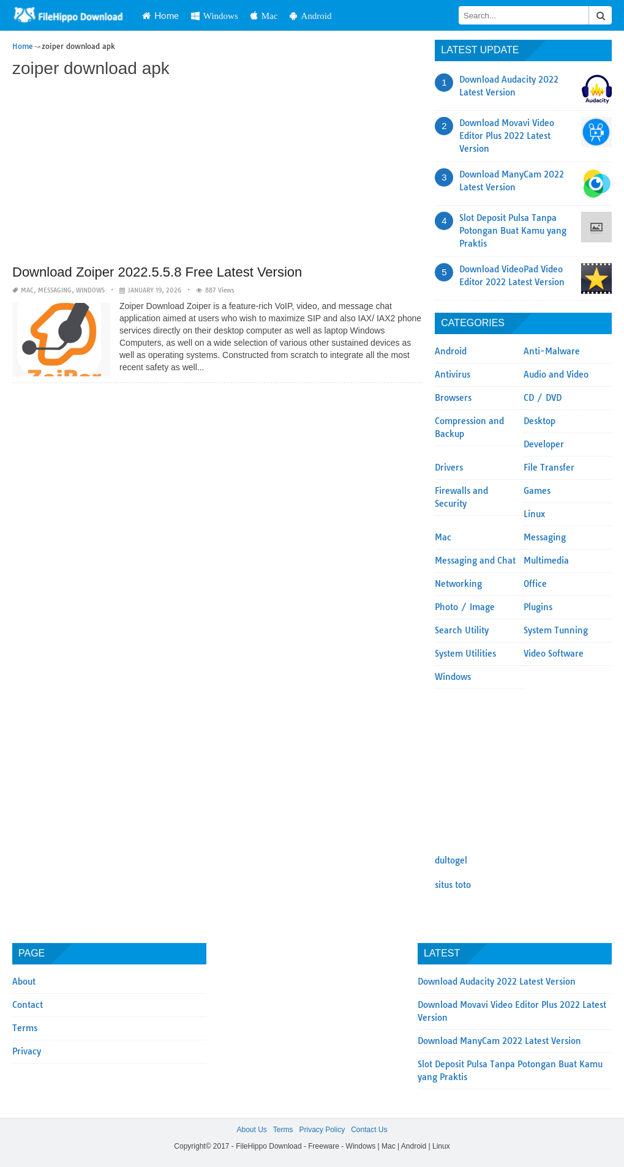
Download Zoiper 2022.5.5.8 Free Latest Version (157, 272)
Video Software (554, 653)
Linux (534, 514)
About (24, 981)
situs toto (453, 884)
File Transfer (549, 467)
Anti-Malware (552, 351)
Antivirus (452, 374)
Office (535, 583)
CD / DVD (543, 397)
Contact (27, 1004)
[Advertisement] (217, 172)
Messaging (55, 290)
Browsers (453, 397)
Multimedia (546, 560)
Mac (264, 15)
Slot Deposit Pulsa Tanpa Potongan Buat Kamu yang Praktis (512, 230)
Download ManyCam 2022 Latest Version (499, 1040)
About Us (251, 1129)
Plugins (538, 607)
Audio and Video (556, 374)
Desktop (539, 421)
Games (537, 490)
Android (310, 15)
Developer (544, 444)
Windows (214, 15)
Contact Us (369, 1129)
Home (160, 15)
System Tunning (556, 630)
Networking (458, 583)
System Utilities (465, 653)
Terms (24, 1028)
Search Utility (462, 630)
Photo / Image (465, 607)
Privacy (26, 1051)
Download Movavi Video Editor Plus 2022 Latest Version (506, 135)
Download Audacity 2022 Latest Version (497, 981)
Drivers (449, 467)
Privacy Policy (322, 1129)
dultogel (451, 860)
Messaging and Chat (475, 560)
